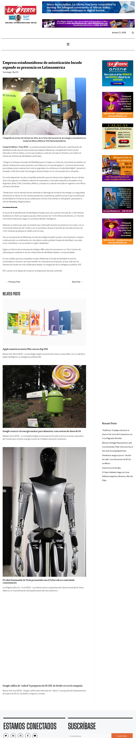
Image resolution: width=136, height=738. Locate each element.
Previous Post (13, 282)
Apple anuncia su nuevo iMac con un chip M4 (26, 392)
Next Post (77, 282)
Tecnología (7, 72)
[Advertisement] (117, 290)
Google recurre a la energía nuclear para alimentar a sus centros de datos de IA (43, 528)
